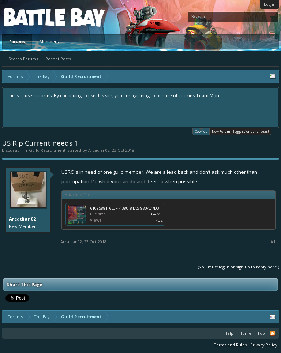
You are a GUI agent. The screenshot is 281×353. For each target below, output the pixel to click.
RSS (273, 333)
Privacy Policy (263, 345)
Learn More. (209, 96)
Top (261, 333)
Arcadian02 (99, 150)
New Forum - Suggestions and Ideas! (240, 131)
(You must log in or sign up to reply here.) (238, 267)
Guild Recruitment (47, 150)
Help (228, 333)
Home (245, 333)
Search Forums (23, 58)
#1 (273, 241)
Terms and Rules (230, 345)
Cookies (201, 131)
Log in (270, 4)
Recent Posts (58, 58)
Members (49, 41)
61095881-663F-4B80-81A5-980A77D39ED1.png (133, 208)
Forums (17, 41)
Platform (30, 17)
